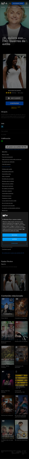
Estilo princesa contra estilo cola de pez (11, 159)
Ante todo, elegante (7, 191)
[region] (14, 229)
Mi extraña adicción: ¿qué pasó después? (20, 416)
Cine (8, 7)
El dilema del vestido (7, 169)
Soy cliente (14, 98)
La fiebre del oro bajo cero (7, 440)
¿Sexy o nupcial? (6, 176)
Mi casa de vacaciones (21, 440)
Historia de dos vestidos (7, 183)
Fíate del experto (6, 164)
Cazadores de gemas (21, 318)
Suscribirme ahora (18, 3)
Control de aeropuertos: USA (20, 391)
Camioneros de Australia (19, 366)
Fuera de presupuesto (7, 157)
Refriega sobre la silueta (8, 181)
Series (3, 7)
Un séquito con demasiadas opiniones (11, 208)
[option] (9, 282)
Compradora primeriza (7, 193)
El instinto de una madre (8, 178)
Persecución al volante (21, 341)
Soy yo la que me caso (7, 203)
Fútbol (14, 7)
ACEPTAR (14, 239)
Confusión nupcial (6, 249)
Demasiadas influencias (7, 171)
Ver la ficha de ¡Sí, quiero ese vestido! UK (15, 149)
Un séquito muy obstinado (8, 161)
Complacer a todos (6, 198)
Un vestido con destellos (8, 188)
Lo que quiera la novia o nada (9, 200)
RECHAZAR (14, 235)
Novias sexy (5, 210)
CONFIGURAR (14, 243)
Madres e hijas (5, 154)
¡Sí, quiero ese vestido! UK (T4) (16, 147)
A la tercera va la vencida (8, 205)
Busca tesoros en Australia (6, 342)
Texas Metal (4, 318)
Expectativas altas (6, 174)
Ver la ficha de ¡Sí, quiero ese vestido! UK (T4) (13, 252)
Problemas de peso (6, 195)
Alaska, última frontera (5, 366)
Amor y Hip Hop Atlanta (5, 391)
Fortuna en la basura (7, 415)
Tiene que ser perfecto (7, 186)
